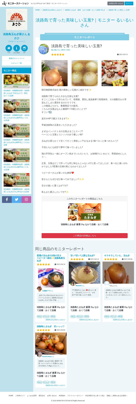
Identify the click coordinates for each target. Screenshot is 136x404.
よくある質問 (32, 396)
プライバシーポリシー (75, 396)
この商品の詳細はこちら (84, 235)
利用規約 (62, 396)
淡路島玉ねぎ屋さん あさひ (55, 320)
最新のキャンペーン (16, 58)
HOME (11, 396)
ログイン (129, 3)
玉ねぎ (46, 316)
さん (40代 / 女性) (60, 50)
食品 (40, 316)
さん (47, 291)
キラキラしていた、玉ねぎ (117, 255)
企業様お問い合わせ (116, 3)
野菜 (53, 316)
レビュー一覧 (16, 63)
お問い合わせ (52, 396)
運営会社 (42, 396)
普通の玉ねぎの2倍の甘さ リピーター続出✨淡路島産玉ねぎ (51, 258)
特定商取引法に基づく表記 (95, 396)
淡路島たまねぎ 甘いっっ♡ (50, 326)
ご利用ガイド (20, 396)
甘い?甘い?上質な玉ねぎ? (82, 255)
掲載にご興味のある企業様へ (117, 396)
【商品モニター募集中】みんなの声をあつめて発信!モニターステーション (15, 3)
